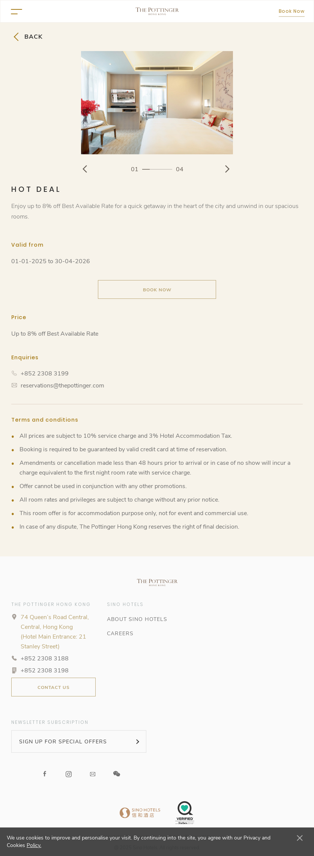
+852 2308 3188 (45, 658)
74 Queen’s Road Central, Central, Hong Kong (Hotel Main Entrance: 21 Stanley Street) (55, 632)
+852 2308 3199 (45, 373)
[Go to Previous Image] (85, 169)
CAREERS (120, 633)
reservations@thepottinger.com (62, 385)
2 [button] (153, 169)
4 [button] (168, 169)
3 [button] (161, 169)
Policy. (34, 845)
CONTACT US (54, 687)
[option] (157, 102)
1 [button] (146, 169)
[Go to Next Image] (228, 169)
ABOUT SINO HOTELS (137, 619)
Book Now (292, 11)
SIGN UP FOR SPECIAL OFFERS (63, 741)
